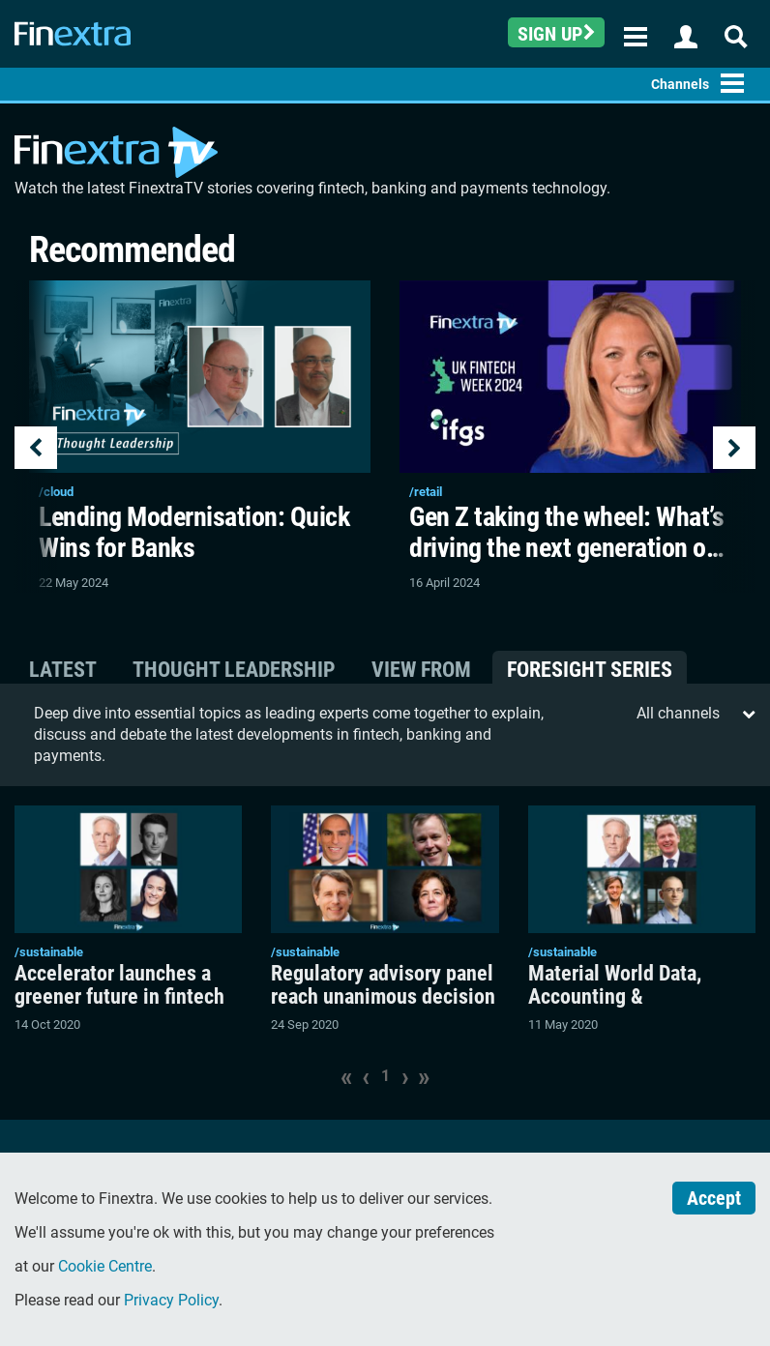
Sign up (556, 33)
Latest (63, 670)
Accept (714, 1198)
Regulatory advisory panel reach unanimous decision (383, 985)
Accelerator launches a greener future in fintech (119, 985)
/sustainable (49, 952)
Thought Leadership (234, 670)
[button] (36, 436)
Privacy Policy (171, 1300)
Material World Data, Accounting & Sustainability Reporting (632, 997)
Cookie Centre (105, 1266)
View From (421, 670)
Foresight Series (589, 670)
